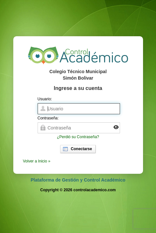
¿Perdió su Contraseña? (78, 137)
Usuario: (45, 99)
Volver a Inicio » (37, 161)
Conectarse (77, 149)
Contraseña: (48, 118)
